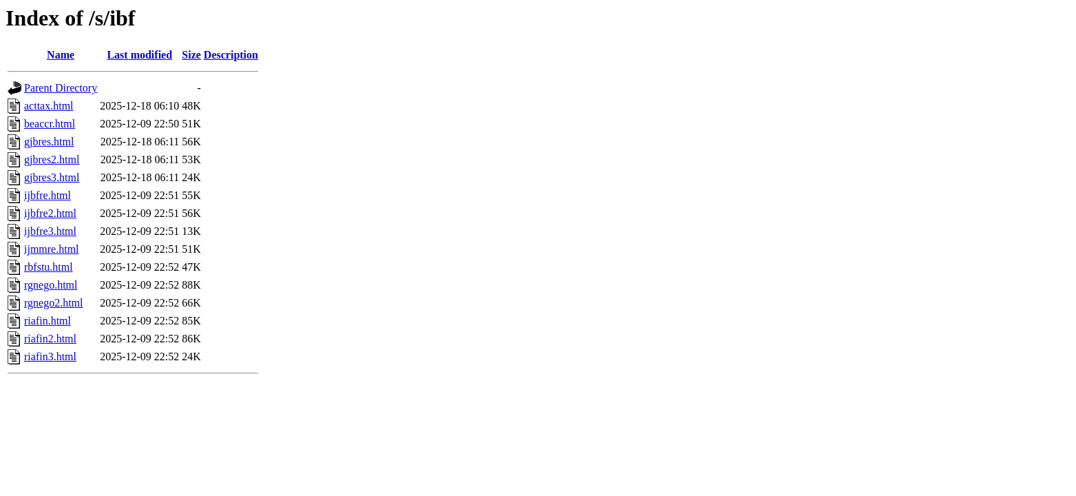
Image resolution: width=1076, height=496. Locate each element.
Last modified (139, 55)
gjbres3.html (51, 177)
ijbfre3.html (50, 231)
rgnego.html (50, 285)
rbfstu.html (48, 267)
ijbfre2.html (50, 213)
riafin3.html (50, 356)
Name (60, 55)
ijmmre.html (51, 249)
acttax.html (49, 106)
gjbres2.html (51, 159)
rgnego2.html (53, 303)
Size (191, 55)
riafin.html (47, 321)
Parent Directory (60, 88)
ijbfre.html (47, 195)
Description (231, 55)
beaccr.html (49, 124)
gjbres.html (49, 141)
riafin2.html (50, 338)
